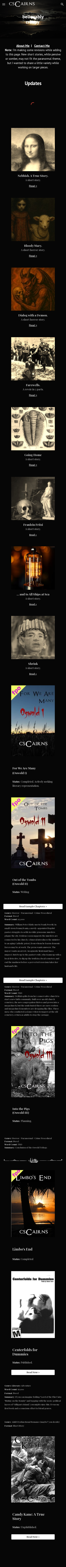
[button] (3, 4)
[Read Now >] (33, 1372)
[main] (33, 19)
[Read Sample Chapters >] (33, 906)
